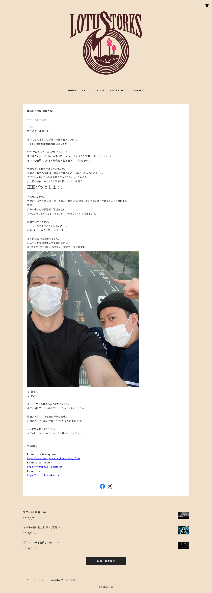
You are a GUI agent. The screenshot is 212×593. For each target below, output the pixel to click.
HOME (72, 90)
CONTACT (137, 90)
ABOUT (86, 90)
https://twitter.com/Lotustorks (44, 466)
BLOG (100, 90)
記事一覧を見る (106, 561)
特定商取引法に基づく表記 (63, 580)
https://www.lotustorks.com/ (44, 475)
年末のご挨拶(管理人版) (40, 110)
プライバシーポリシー (35, 580)
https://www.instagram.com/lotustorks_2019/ (53, 458)
